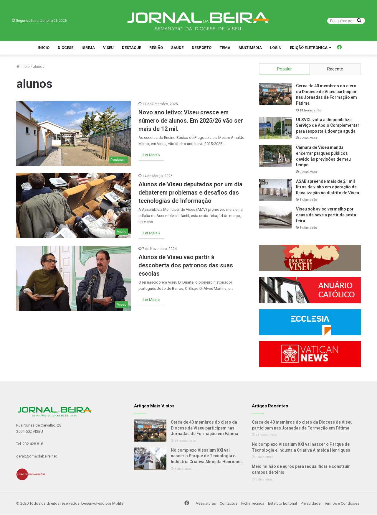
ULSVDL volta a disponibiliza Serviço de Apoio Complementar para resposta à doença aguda (327, 126)
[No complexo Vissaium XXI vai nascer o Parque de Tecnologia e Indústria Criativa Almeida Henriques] (150, 459)
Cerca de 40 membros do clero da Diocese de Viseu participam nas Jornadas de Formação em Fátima (204, 429)
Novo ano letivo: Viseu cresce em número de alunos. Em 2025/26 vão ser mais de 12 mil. (190, 120)
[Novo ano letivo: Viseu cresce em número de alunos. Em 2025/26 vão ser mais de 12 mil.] (73, 133)
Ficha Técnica (252, 504)
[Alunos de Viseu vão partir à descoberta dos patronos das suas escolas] (73, 278)
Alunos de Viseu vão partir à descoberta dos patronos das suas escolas (185, 265)
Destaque (131, 47)
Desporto (201, 47)
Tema (225, 47)
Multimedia (250, 47)
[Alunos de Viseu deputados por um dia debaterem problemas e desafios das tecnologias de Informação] (73, 205)
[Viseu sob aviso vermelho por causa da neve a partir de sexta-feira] (275, 218)
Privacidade (310, 504)
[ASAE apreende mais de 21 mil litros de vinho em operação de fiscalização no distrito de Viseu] (275, 191)
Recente (335, 69)
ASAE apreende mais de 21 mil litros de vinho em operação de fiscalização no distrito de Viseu (327, 188)
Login (276, 47)
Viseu (108, 47)
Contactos (228, 504)
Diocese (65, 47)
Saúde (177, 47)
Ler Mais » (151, 155)
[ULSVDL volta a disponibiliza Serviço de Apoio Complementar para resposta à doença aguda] (275, 129)
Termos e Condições (341, 504)
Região (156, 47)
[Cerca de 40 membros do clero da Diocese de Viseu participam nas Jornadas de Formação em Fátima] (275, 95)
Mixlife (117, 504)
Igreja (88, 47)
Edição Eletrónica (309, 47)
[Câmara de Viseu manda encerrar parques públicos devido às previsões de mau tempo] (275, 157)
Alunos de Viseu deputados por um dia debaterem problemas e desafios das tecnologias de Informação (190, 192)
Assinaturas (206, 504)
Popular (284, 69)
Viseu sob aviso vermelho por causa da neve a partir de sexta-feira (327, 216)
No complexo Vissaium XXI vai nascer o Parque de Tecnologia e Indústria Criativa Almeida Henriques (207, 457)
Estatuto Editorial (282, 504)
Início (43, 47)
